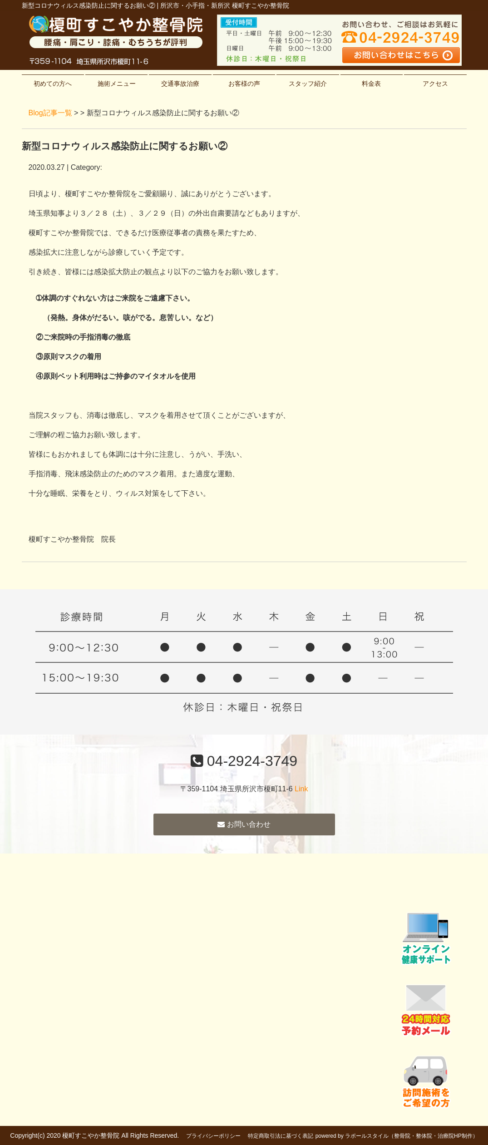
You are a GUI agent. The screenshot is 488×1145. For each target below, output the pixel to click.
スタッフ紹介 (308, 83)
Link (301, 789)
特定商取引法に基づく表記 (280, 1136)
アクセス (435, 83)
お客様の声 (244, 83)
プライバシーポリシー (213, 1136)
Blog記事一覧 (50, 113)
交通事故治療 (180, 83)
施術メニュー (117, 83)
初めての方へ (53, 83)
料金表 (371, 83)
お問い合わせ (243, 824)
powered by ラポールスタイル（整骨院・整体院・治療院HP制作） (396, 1136)
